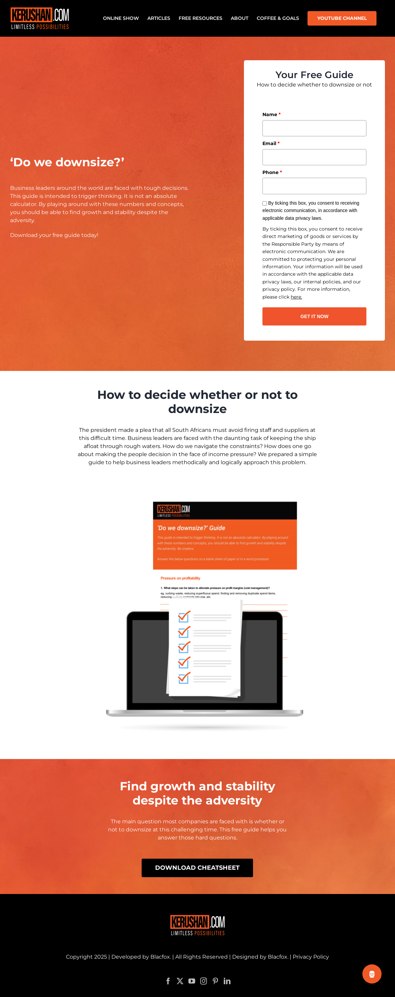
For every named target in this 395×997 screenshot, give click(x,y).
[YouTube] (191, 967)
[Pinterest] (215, 967)
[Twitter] (180, 967)
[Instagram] (203, 967)
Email (271, 143)
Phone (272, 172)
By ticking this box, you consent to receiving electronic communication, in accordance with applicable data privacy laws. (310, 210)
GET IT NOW (314, 316)
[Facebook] (168, 967)
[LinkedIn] (227, 967)
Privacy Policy (311, 943)
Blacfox (160, 943)
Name (271, 114)
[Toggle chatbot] (372, 974)
